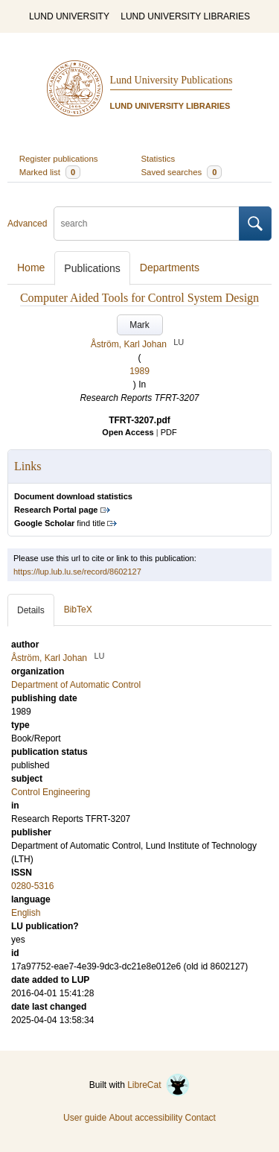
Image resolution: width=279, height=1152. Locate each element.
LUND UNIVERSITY (69, 16)
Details (31, 610)
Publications (92, 268)
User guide (84, 1118)
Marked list (49, 172)
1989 (139, 371)
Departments (169, 267)
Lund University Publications (171, 80)
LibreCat (158, 1085)
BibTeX (78, 609)
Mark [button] (139, 325)
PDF (169, 432)
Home (31, 267)
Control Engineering (50, 792)
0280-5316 (32, 886)
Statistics (158, 158)
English (25, 913)
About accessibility (145, 1118)
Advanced (27, 223)
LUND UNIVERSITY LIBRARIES (185, 16)
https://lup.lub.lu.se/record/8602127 (77, 571)
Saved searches (181, 172)
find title (59, 523)
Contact (200, 1118)
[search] (147, 223)
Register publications (58, 158)
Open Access (127, 432)
